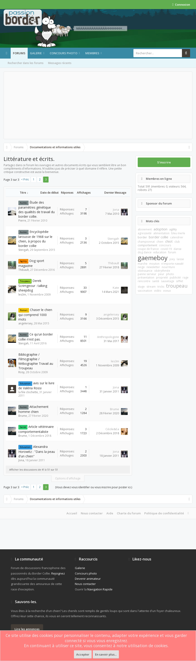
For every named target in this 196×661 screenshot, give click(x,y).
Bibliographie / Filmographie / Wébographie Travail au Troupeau (35, 361)
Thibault (23, 270)
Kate (116, 288)
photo (170, 274)
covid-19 (166, 249)
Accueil (71, 513)
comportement (147, 245)
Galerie (36, 53)
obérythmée (162, 271)
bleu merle (178, 233)
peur (161, 274)
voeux (167, 291)
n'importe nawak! (172, 264)
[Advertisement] (98, 105)
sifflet (179, 281)
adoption (160, 229)
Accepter (82, 654)
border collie (158, 237)
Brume (22, 416)
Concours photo (63, 53)
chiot (169, 241)
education (159, 252)
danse (177, 249)
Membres (92, 53)
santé (155, 281)
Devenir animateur (88, 579)
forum (172, 252)
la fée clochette (28, 392)
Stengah (23, 250)
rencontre (144, 281)
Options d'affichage (68, 478)
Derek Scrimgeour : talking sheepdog (32, 285)
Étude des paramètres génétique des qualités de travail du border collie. (36, 209)
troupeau (177, 286)
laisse (180, 259)
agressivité (145, 233)
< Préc (25, 179)
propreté (162, 277)
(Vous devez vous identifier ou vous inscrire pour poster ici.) (93, 487)
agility (173, 229)
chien (160, 242)
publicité (175, 277)
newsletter (153, 267)
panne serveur (147, 274)
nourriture (168, 267)
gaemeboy (153, 258)
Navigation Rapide (100, 589)
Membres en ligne (159, 179)
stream (151, 287)
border (142, 237)
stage (141, 287)
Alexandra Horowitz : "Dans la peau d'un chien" (36, 451)
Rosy (21, 372)
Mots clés (152, 221)
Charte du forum (129, 513)
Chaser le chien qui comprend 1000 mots (35, 314)
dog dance (145, 252)
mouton (154, 264)
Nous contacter (92, 513)
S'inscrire (164, 162)
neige (141, 267)
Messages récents (59, 63)
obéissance (145, 271)
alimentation (161, 233)
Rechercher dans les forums (26, 63)
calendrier (176, 237)
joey (172, 259)
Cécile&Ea (112, 429)
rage (186, 277)
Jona (116, 209)
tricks (160, 287)
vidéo (157, 291)
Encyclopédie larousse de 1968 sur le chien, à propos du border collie (35, 238)
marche (142, 264)
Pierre (22, 220)
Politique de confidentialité (164, 513)
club (177, 242)
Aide (109, 513)
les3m (22, 294)
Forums (19, 53)
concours (165, 245)
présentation (146, 277)
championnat (146, 242)
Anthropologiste (108, 337)
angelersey (25, 323)
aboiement (145, 229)
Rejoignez (58, 573)
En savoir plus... (106, 654)
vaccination (145, 291)
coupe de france (148, 249)
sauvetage (167, 281)
